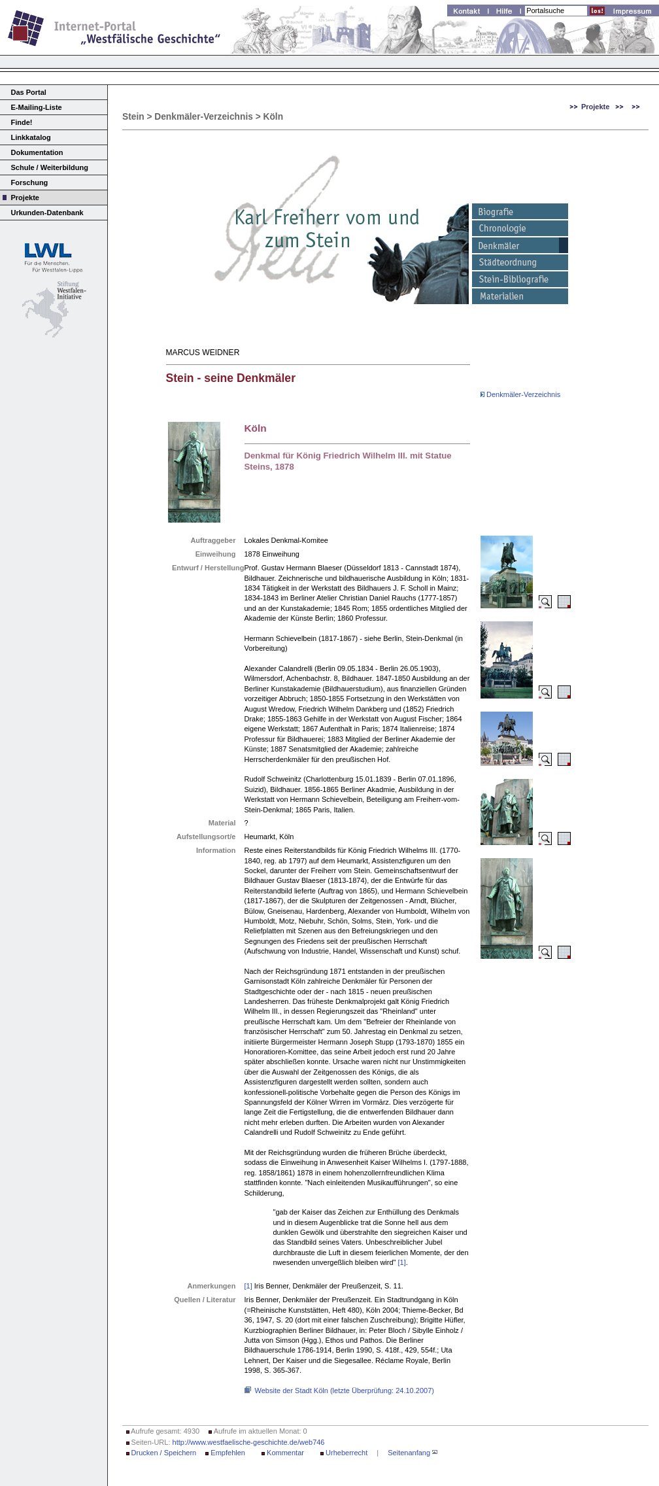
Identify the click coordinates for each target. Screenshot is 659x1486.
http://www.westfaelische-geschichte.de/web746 (249, 1442)
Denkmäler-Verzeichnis (520, 394)
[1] (402, 1262)
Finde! (22, 122)
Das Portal (28, 92)
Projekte (25, 197)
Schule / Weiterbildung (49, 167)
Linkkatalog (31, 137)
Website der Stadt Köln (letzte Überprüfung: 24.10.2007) (344, 1390)
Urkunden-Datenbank (47, 212)
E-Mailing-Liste (36, 107)
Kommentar (285, 1453)
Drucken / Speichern (164, 1453)
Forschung (29, 182)
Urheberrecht (346, 1453)
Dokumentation (37, 152)
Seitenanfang (409, 1453)
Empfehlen (228, 1453)
